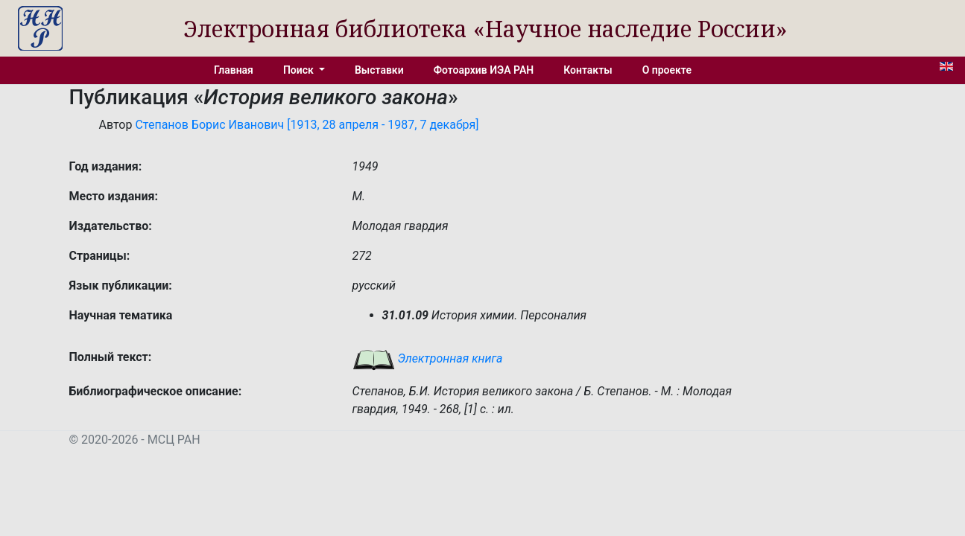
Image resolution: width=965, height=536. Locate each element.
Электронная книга (427, 358)
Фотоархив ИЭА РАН (484, 70)
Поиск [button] (299, 70)
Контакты (587, 70)
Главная (233, 70)
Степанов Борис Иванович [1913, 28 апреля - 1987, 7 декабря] (306, 125)
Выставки (379, 70)
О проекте (667, 70)
